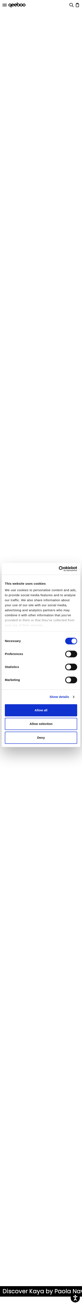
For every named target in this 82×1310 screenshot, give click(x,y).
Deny (41, 737)
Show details (59, 697)
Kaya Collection (16, 1304)
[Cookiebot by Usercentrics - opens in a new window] (59, 569)
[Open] (5, 5)
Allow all (41, 710)
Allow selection (40, 724)
